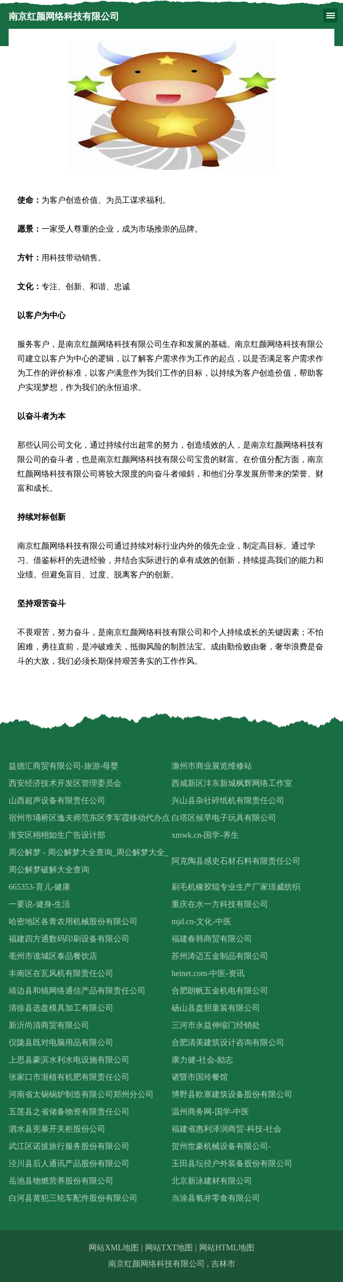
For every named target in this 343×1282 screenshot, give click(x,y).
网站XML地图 (114, 1247)
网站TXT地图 (169, 1247)
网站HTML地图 (226, 1247)
